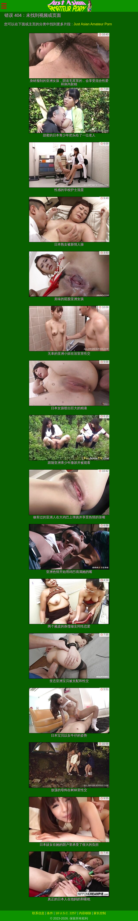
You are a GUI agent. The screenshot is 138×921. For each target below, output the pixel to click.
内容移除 (85, 913)
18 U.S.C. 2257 (66, 913)
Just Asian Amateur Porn (92, 24)
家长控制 (100, 913)
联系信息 (38, 913)
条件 (50, 913)
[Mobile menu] (3, 5)
